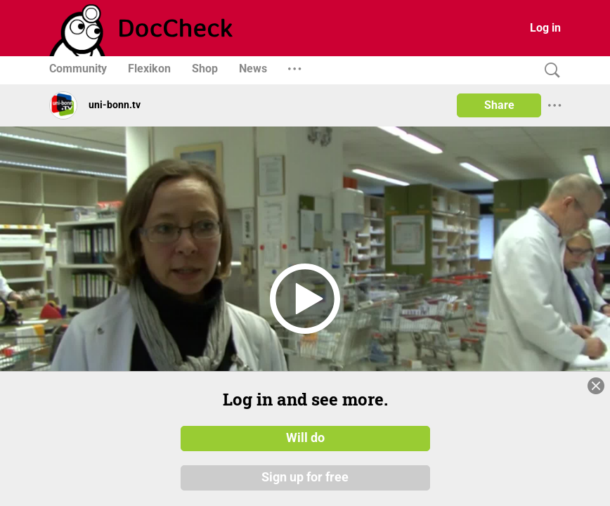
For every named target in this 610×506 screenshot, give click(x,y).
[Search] (549, 71)
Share (499, 105)
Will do (305, 438)
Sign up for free (305, 477)
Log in (545, 27)
